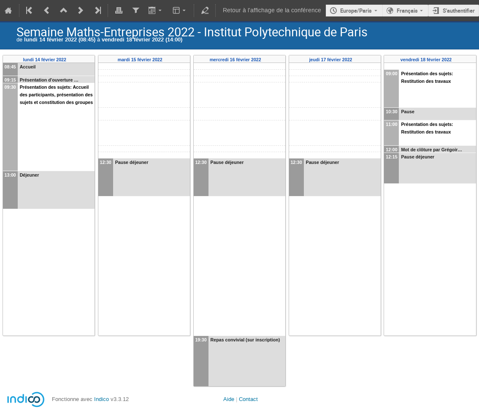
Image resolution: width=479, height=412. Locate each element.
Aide (228, 399)
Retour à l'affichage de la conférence (272, 10)
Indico (101, 399)
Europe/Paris (356, 10)
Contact (248, 399)
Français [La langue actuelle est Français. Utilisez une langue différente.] (407, 10)
